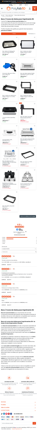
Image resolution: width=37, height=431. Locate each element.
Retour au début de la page (27, 216)
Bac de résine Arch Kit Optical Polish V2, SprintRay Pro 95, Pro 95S (9, 162)
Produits (3, 404)
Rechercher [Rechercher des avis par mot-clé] (18, 252)
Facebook (11, 414)
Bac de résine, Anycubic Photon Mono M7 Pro (26, 117)
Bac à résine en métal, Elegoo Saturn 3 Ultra (26, 52)
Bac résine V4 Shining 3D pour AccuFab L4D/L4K (8, 52)
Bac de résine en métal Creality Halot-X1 (26, 162)
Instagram (6, 414)
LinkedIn (4, 414)
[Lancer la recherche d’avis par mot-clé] (35, 252)
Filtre (14, 33)
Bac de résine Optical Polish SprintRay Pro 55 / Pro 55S (27, 74)
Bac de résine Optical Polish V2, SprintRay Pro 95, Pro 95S (27, 140)
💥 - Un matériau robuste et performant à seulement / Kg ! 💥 (18, 2)
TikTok (2, 414)
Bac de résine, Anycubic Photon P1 (8, 206)
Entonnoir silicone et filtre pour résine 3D (8, 74)
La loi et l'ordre (5, 410)
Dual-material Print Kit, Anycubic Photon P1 (26, 184)
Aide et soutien (5, 407)
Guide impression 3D (17, 429)
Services (3, 402)
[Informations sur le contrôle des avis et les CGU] (25, 231)
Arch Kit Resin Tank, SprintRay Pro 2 (7, 140)
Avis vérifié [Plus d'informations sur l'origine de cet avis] (5, 258)
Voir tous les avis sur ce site (19, 234)
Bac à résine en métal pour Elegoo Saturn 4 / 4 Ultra (9, 96)
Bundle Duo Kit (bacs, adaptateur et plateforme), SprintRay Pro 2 (9, 184)
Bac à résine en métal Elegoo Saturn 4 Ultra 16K (26, 96)
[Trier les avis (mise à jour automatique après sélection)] (19, 249)
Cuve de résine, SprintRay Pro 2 (8, 118)
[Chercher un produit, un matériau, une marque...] (18, 12)
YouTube (9, 414)
